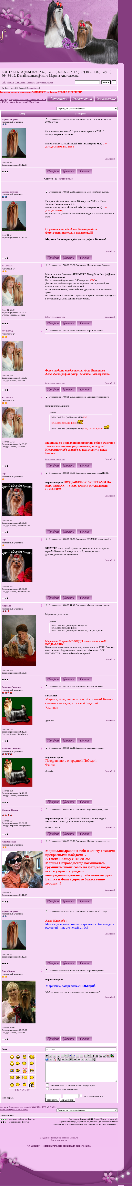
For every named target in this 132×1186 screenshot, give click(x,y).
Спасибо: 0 (110, 158)
